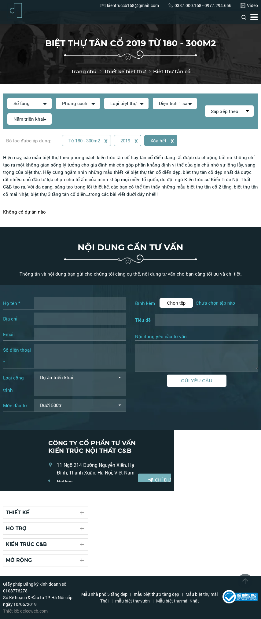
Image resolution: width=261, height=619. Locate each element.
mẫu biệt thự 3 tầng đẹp (156, 594)
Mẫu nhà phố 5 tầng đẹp (104, 594)
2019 (129, 140)
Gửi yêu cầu (196, 380)
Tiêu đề (143, 320)
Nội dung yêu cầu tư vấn (161, 336)
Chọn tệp (176, 303)
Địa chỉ (10, 319)
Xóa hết (162, 140)
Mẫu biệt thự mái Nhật (177, 601)
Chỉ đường (164, 480)
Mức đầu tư (15, 405)
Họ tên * (11, 303)
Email (9, 334)
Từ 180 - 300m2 (88, 140)
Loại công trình (13, 384)
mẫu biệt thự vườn (132, 601)
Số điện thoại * (17, 356)
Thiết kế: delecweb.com (25, 611)
